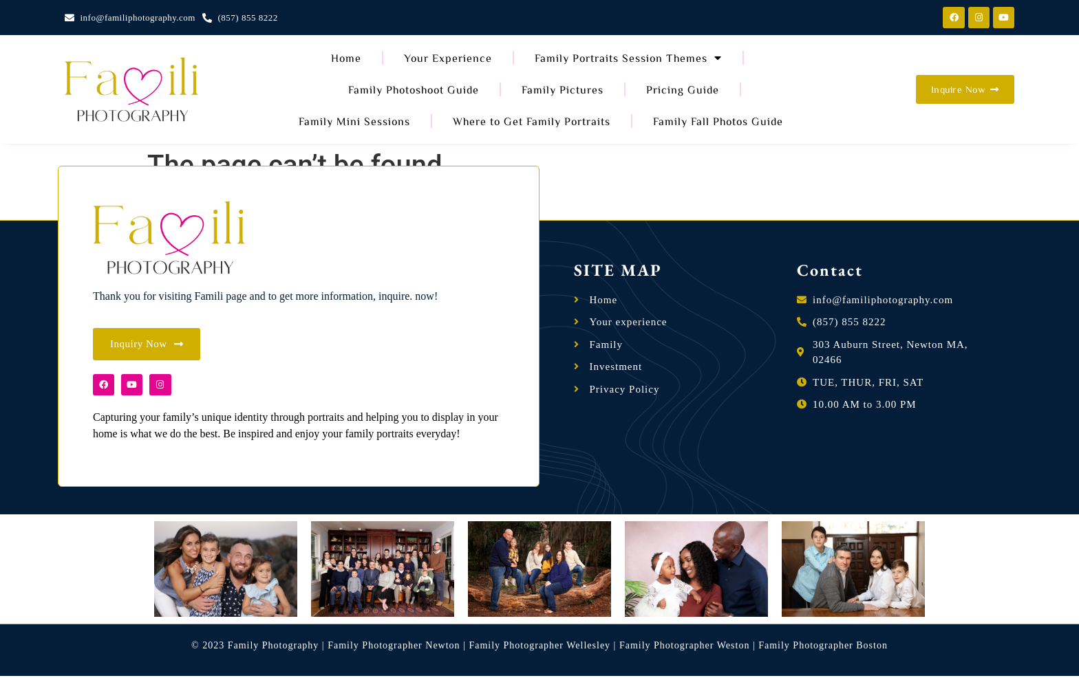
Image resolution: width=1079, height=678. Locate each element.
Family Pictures (562, 89)
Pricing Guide (682, 89)
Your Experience (448, 57)
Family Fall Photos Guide (718, 121)
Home (346, 57)
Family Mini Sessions (354, 121)
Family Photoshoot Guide (413, 89)
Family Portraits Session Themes (628, 57)
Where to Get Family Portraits (531, 121)
